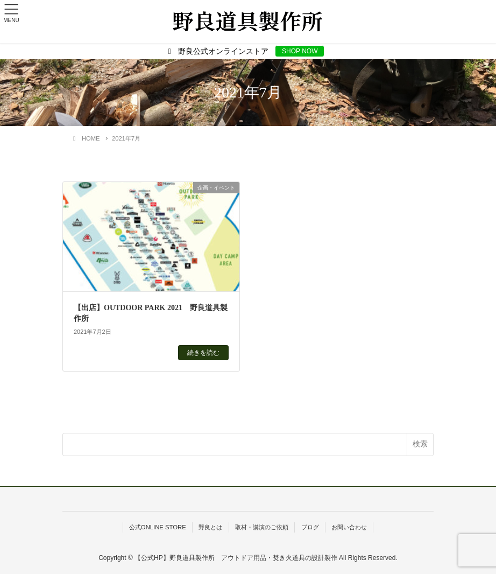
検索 (420, 443)
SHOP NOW (299, 51)
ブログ (310, 527)
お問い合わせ (349, 527)
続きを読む (203, 352)
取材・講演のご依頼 (261, 527)
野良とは (210, 527)
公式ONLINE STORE (157, 527)
